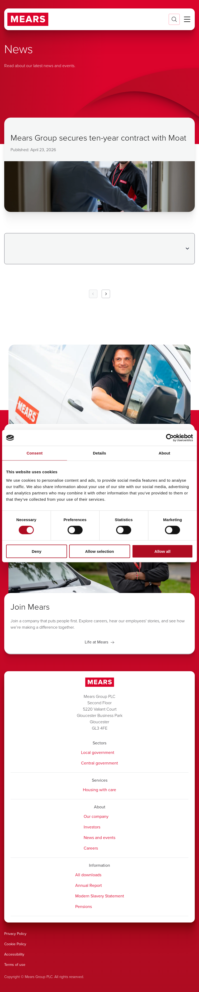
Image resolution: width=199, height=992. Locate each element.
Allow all (162, 551)
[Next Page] (106, 294)
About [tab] (164, 453)
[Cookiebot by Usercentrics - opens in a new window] (170, 438)
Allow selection (99, 551)
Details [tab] (99, 453)
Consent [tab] (35, 453)
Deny (36, 551)
